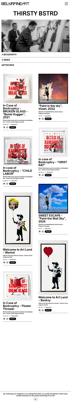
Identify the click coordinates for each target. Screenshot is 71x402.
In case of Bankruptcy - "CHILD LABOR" (17, 170)
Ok (36, 399)
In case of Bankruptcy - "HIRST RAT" (52, 162)
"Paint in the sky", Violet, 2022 (50, 107)
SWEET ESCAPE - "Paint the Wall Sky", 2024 (52, 218)
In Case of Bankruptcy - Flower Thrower (17, 306)
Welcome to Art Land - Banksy (53, 299)
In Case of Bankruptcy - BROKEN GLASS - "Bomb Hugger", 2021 (15, 111)
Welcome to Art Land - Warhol (17, 251)
